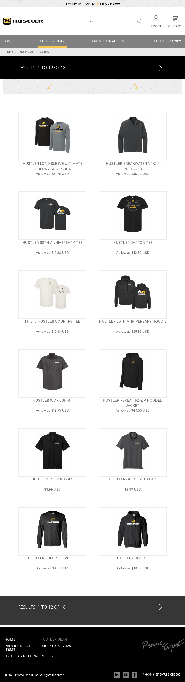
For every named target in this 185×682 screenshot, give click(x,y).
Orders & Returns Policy (28, 656)
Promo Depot (23, 21)
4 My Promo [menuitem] (73, 3)
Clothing (44, 51)
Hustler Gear (52, 41)
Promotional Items (109, 41)
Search (139, 21)
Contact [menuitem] (90, 3)
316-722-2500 (168, 675)
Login (156, 21)
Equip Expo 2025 (168, 41)
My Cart (174, 21)
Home (8, 41)
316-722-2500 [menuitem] (110, 3)
